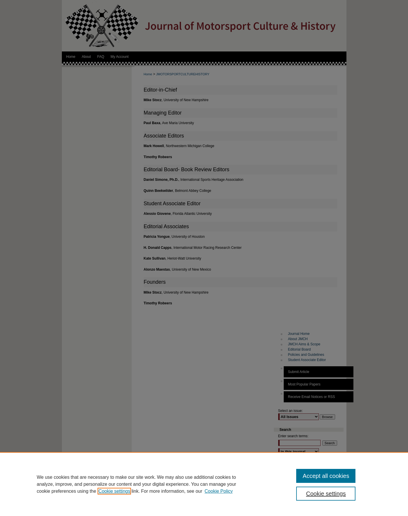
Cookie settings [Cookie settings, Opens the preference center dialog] (326, 493)
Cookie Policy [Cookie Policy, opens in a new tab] (219, 491)
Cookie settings (114, 491)
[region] (204, 484)
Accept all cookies (326, 476)
